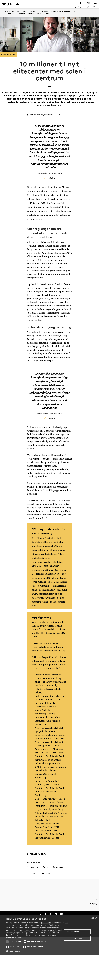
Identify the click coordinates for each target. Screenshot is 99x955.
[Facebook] (45, 914)
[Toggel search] (74, 4)
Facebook (32, 867)
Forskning (15, 11)
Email (33, 874)
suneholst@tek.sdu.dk (44, 115)
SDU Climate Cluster (42, 538)
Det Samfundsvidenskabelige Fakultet (55, 11)
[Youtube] (61, 914)
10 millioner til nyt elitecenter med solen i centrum (28, 13)
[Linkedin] (40, 914)
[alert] (49, 935)
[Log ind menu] (80, 4)
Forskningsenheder (30, 11)
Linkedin (58, 867)
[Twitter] (50, 914)
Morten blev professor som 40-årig (48, 651)
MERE (75, 11)
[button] (7, 941)
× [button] (96, 918)
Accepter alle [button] (77, 932)
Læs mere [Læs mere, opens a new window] (18, 938)
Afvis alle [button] (77, 938)
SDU (6, 11)
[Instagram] (56, 914)
